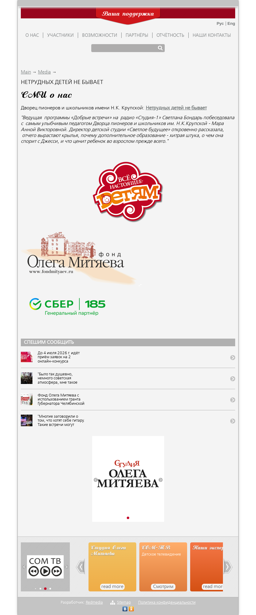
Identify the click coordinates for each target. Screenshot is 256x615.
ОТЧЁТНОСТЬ (170, 35)
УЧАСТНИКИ (60, 35)
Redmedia (94, 603)
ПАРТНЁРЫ (137, 35)
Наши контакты (212, 35)
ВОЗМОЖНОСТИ (99, 35)
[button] (96, 480)
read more (112, 586)
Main (26, 72)
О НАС (32, 35)
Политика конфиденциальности (167, 603)
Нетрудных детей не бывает (176, 108)
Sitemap (124, 603)
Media (44, 72)
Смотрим (163, 586)
